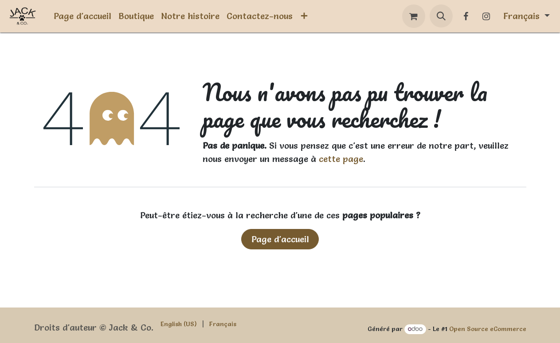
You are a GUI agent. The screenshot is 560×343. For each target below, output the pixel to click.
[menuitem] (82, 16)
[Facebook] (466, 16)
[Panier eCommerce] (413, 16)
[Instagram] (486, 16)
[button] (441, 16)
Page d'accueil (280, 239)
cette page (341, 159)
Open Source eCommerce (487, 329)
